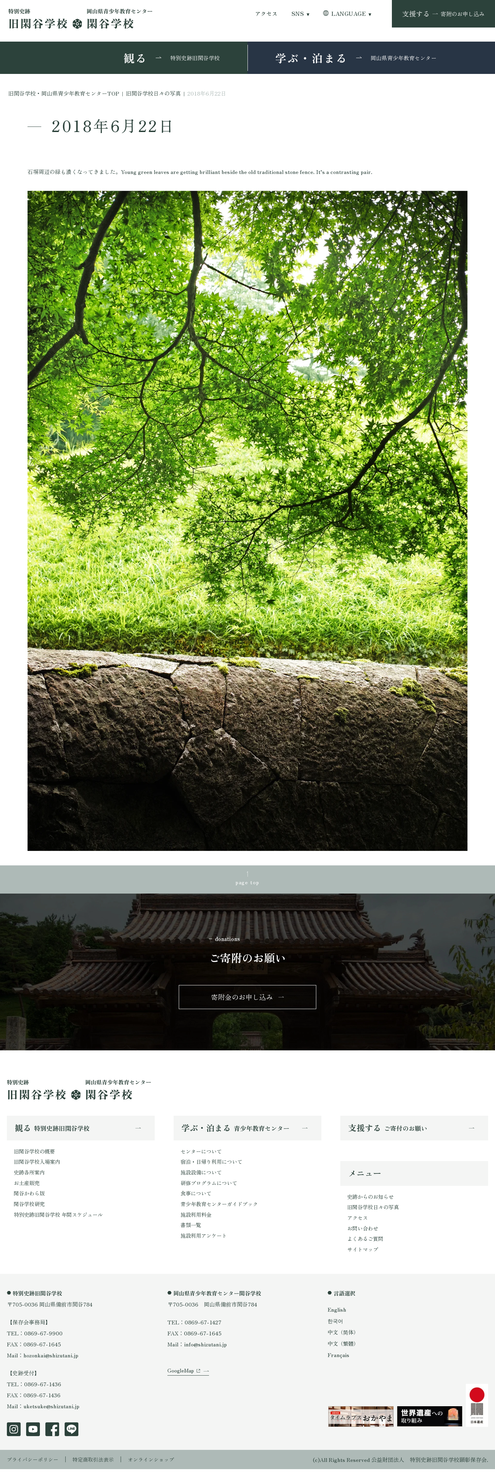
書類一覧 (191, 1231)
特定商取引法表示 (98, 1466)
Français (339, 1362)
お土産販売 (27, 1187)
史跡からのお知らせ (372, 1201)
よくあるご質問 (366, 1245)
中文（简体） (344, 1339)
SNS (298, 14)
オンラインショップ (159, 1466)
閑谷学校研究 (30, 1209)
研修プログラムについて (210, 1187)
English (337, 1316)
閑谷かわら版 (30, 1198)
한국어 (336, 1327)
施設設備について (202, 1176)
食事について (196, 1198)
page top (247, 882)
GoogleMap (181, 1382)
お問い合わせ (363, 1234)
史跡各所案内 (30, 1176)
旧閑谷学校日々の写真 (374, 1212)
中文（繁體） (344, 1350)
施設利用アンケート (205, 1242)
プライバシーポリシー (34, 1466)
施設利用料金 (196, 1220)
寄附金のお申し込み (242, 999)
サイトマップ (363, 1256)
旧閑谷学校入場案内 (38, 1165)
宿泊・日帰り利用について (213, 1165)
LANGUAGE (348, 14)
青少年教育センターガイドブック (221, 1209)
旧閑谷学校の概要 (36, 1154)
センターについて (202, 1154)
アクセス (266, 14)
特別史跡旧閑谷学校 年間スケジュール (61, 1220)
